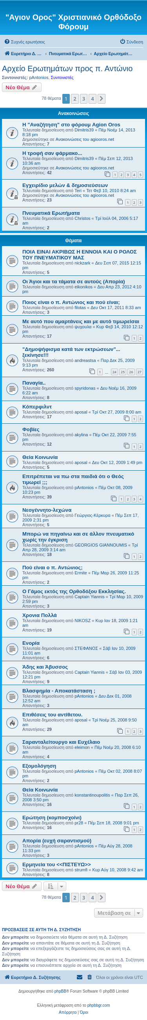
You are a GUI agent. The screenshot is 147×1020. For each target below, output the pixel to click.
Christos (82, 218)
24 (114, 371)
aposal (80, 412)
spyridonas (84, 388)
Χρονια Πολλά (39, 615)
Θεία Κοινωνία (40, 457)
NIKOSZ (82, 620)
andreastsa (85, 360)
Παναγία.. (34, 383)
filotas (80, 307)
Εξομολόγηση (39, 766)
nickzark (82, 263)
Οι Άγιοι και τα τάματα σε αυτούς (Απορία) (73, 281)
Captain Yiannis (89, 596)
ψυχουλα (82, 326)
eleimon (82, 747)
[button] (101, 98)
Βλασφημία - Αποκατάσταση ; (58, 691)
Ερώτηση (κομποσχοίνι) (52, 817)
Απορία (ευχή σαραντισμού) (56, 841)
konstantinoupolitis (92, 795)
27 (140, 371)
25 (123, 371)
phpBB (60, 991)
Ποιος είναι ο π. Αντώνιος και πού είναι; (71, 302)
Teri (78, 190)
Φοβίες (31, 429)
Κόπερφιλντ (37, 407)
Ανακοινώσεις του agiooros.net (85, 139)
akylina (81, 434)
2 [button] (74, 98)
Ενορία (31, 643)
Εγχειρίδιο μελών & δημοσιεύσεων (65, 185)
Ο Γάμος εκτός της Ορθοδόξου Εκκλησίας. (74, 591)
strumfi (80, 869)
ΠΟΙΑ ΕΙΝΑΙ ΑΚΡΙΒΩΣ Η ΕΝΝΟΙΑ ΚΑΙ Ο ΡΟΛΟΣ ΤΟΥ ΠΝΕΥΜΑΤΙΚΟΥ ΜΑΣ (79, 255)
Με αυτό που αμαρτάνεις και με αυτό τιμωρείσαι (80, 321)
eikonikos (83, 286)
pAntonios (38, 77)
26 (131, 371)
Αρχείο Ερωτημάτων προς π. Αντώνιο (67, 68)
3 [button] (83, 98)
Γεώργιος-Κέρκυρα (92, 515)
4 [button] (92, 98)
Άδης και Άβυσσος (45, 667)
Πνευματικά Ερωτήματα (51, 213)
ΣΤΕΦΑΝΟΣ (86, 648)
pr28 (78, 822)
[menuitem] (24, 42)
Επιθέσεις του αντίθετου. (52, 715)
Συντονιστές (62, 77)
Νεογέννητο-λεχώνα (46, 510)
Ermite (80, 572)
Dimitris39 (84, 130)
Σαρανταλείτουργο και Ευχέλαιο (61, 742)
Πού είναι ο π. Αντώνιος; (52, 567)
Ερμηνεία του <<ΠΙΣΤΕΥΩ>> (56, 864)
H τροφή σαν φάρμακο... (52, 153)
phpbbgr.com (98, 1005)
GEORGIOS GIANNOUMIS (100, 545)
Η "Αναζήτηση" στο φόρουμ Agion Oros (71, 125)
